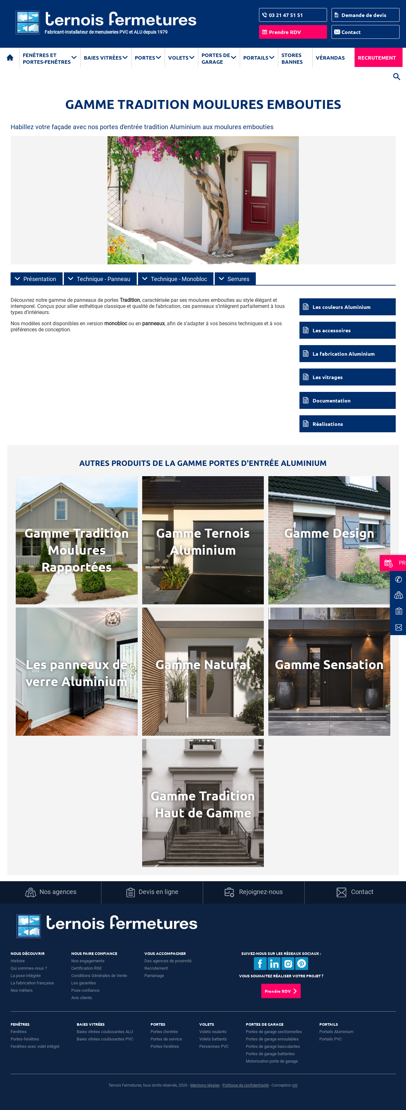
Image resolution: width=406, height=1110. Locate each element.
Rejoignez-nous (254, 892)
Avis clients (81, 997)
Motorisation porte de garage (272, 1061)
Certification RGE (86, 968)
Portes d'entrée (164, 1031)
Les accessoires (332, 330)
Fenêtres (19, 1031)
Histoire (18, 960)
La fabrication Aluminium (344, 353)
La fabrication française (32, 983)
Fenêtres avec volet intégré (35, 1046)
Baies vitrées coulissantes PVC (105, 1039)
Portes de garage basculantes (273, 1046)
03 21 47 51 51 (286, 15)
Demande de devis (363, 15)
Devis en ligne (152, 892)
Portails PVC (330, 1039)
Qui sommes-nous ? (29, 968)
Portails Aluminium (336, 1031)
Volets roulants (213, 1031)
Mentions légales (205, 1085)
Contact (351, 32)
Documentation (331, 400)
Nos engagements (88, 960)
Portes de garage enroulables (272, 1039)
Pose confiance (85, 990)
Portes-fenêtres (25, 1039)
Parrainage (154, 975)
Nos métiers (22, 990)
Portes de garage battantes (270, 1053)
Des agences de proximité (168, 960)
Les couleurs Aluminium (342, 306)
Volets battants (213, 1039)
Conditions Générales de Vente (99, 975)
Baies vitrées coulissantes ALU (105, 1031)
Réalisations (328, 423)
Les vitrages (328, 377)
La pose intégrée (26, 975)
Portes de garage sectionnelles (274, 1031)
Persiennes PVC (214, 1046)
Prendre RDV (285, 32)
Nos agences (50, 892)
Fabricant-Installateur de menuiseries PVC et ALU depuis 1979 (106, 32)
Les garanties (83, 983)
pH (295, 1085)
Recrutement (377, 57)
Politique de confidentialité (245, 1085)
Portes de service (166, 1039)
